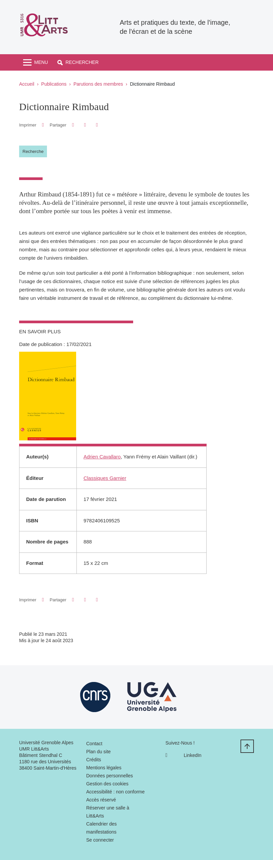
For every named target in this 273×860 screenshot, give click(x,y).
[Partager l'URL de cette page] (97, 125)
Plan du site (98, 751)
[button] (78, 62)
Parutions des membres (98, 84)
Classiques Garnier (105, 478)
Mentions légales (103, 767)
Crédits (93, 759)
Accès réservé (101, 799)
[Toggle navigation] (35, 62)
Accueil (26, 84)
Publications (54, 84)
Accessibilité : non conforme (115, 791)
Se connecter (100, 840)
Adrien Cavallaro (102, 456)
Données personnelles (109, 775)
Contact (94, 743)
